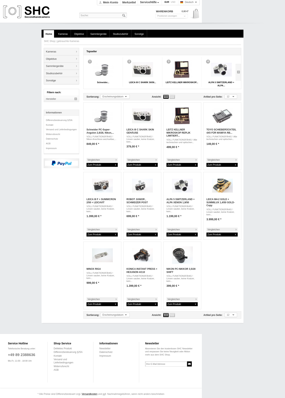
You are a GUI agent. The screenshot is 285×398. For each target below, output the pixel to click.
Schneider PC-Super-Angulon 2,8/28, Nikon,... (100, 131)
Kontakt (49, 125)
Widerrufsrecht (53, 134)
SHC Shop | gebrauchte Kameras (27, 12)
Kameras (51, 51)
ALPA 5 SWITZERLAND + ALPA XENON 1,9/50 (180, 201)
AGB (48, 143)
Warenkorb (195, 14)
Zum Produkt (94, 164)
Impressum (51, 148)
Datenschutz (52, 139)
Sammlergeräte (55, 66)
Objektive (51, 58)
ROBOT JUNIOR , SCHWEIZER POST (137, 201)
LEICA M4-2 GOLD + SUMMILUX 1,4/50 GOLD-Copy (220, 202)
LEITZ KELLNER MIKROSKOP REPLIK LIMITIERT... (178, 132)
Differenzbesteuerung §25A (59, 120)
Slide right (238, 72)
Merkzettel (129, 2)
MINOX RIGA (93, 269)
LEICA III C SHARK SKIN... (142, 82)
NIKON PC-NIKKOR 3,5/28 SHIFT (181, 271)
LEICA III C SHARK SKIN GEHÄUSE (140, 131)
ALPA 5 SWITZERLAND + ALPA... (221, 84)
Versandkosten (89, 394)
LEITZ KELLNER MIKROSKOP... (182, 82)
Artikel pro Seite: (212, 96)
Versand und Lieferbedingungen (61, 129)
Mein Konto (110, 2)
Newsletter (105, 348)
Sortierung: (92, 96)
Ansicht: (156, 96)
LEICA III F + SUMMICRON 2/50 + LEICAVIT (101, 201)
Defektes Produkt (63, 348)
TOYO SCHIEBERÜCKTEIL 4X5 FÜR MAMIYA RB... (221, 131)
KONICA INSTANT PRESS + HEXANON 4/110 (141, 271)
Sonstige (51, 80)
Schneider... (103, 82)
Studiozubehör (54, 73)
